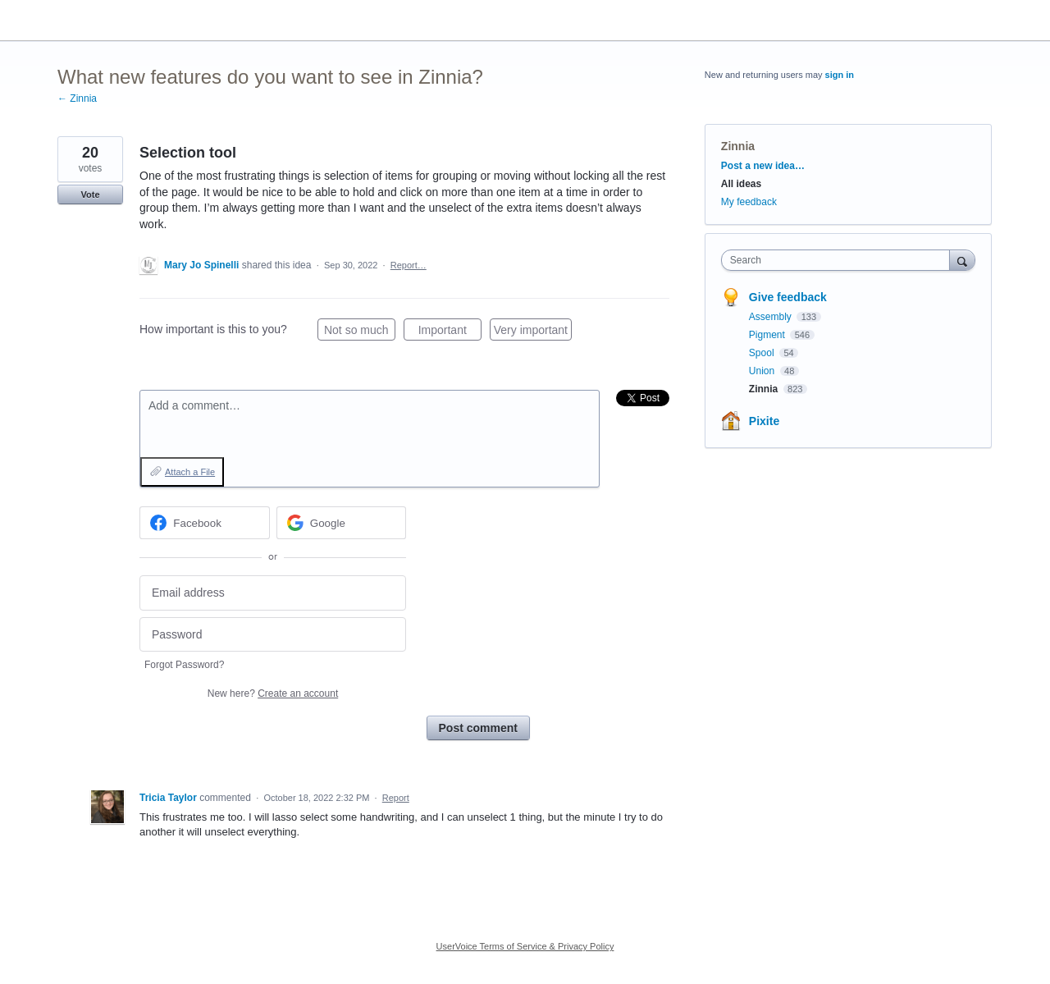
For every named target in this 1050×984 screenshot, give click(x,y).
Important (450, 332)
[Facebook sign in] (204, 522)
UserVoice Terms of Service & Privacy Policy (525, 946)
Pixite (764, 421)
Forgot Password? (184, 664)
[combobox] (839, 260)
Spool (763, 353)
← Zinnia (77, 98)
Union (763, 371)
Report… (408, 265)
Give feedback (788, 297)
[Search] (962, 259)
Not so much (359, 332)
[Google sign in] (341, 522)
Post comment (478, 728)
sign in (839, 75)
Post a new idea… (763, 166)
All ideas (741, 184)
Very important (533, 332)
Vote (89, 194)
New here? (273, 693)
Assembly (771, 317)
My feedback (749, 202)
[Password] (272, 634)
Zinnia (738, 146)
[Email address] (272, 593)
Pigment (768, 335)
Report (395, 798)
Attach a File (190, 472)
